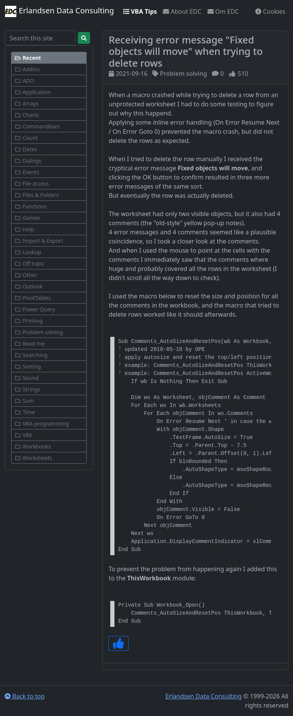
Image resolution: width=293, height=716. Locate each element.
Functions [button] (30, 206)
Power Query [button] (34, 309)
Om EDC (223, 11)
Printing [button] (28, 320)
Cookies (270, 11)
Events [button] (26, 172)
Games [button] (27, 217)
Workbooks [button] (32, 446)
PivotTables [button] (32, 297)
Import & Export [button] (38, 240)
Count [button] (26, 137)
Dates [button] (25, 149)
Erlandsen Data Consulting (59, 11)
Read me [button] (29, 343)
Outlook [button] (28, 286)
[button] (49, 58)
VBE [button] (23, 435)
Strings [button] (27, 389)
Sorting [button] (27, 366)
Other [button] (25, 275)
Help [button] (24, 229)
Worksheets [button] (33, 457)
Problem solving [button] (38, 332)
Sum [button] (24, 400)
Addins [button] (27, 69)
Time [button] (24, 412)
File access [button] (31, 183)
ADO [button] (24, 80)
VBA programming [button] (41, 423)
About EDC (182, 11)
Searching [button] (30, 355)
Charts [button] (26, 115)
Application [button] (32, 92)
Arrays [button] (26, 103)
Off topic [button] (29, 263)
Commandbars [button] (37, 126)
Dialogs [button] (27, 160)
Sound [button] (26, 377)
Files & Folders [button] (36, 195)
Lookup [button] (27, 252)
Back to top (25, 696)
